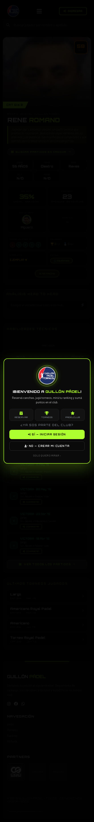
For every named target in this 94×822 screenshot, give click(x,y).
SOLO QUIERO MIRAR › (47, 455)
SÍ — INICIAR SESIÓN (47, 434)
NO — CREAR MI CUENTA (47, 446)
